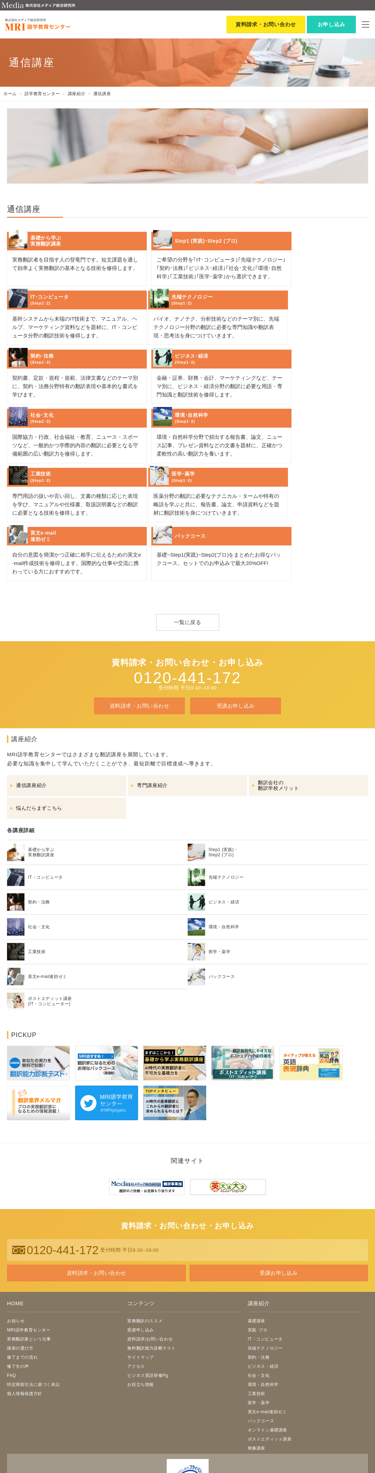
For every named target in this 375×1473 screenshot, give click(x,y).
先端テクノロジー (265, 1273)
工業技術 (256, 1319)
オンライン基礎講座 (267, 1355)
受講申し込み (140, 1255)
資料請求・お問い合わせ (139, 631)
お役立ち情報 (140, 1310)
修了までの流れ (22, 1282)
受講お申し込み (235, 631)
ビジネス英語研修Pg (147, 1301)
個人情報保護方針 (24, 1319)
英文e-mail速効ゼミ (267, 1337)
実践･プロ (258, 1255)
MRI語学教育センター (29, 1255)
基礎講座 (256, 1246)
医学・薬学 (259, 1328)
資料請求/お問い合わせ (150, 1264)
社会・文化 (259, 1301)
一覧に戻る (187, 548)
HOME (15, 1229)
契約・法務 (259, 1282)
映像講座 (256, 1373)
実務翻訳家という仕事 (29, 1264)
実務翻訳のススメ (145, 1246)
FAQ (11, 1301)
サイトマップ (140, 1282)
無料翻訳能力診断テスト (151, 1273)
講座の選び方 (20, 1273)
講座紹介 (259, 1229)
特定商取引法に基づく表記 (33, 1310)
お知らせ (15, 1246)
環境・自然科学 (263, 1310)
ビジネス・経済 (263, 1291)
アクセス (136, 1291)
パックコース (261, 1346)
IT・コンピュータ (265, 1264)
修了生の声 (18, 1291)
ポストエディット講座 (270, 1364)
